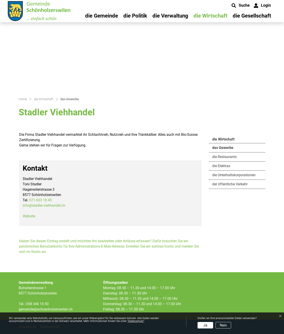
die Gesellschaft (252, 16)
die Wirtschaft (210, 16)
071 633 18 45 (40, 200)
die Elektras (221, 166)
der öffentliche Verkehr (230, 184)
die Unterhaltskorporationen (234, 175)
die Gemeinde (101, 16)
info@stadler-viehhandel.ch (44, 205)
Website (29, 216)
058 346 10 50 (37, 304)
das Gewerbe (224, 149)
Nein (223, 325)
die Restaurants (224, 157)
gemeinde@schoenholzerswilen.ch (46, 309)
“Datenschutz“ (135, 321)
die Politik (135, 16)
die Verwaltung (170, 16)
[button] (241, 5)
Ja (205, 325)
